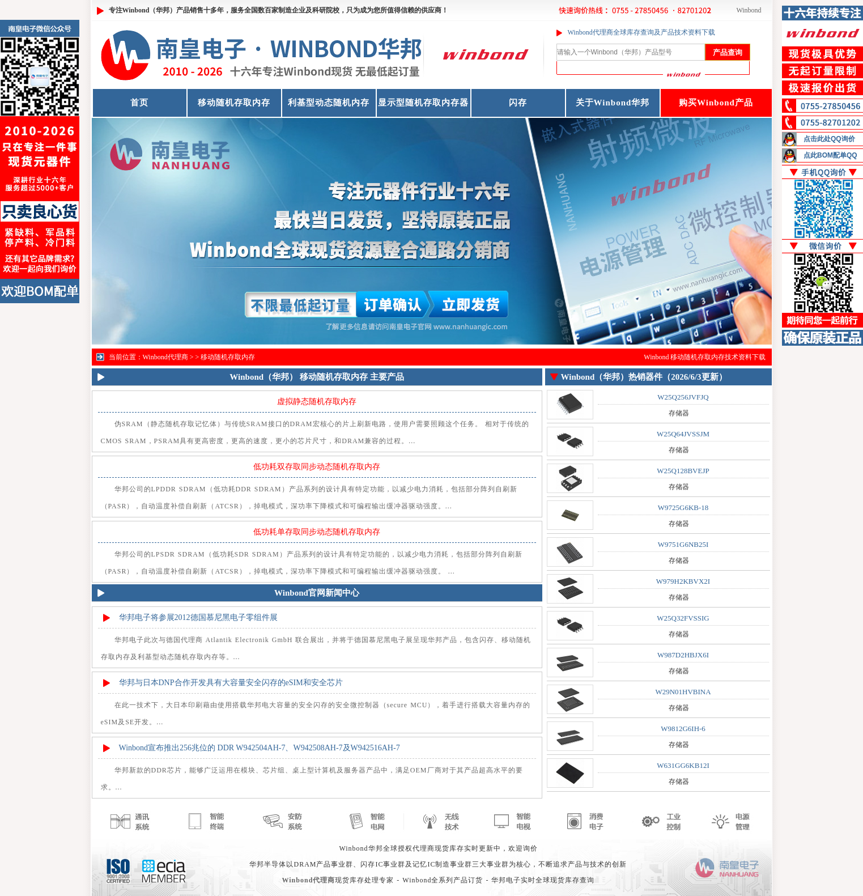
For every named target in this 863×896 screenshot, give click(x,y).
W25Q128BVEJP (683, 470)
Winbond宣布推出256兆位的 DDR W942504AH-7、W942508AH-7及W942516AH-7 (259, 748)
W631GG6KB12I (683, 765)
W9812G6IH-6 (683, 728)
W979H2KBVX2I (683, 581)
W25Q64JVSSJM (683, 434)
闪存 (518, 102)
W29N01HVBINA (683, 691)
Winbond (748, 10)
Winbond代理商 (165, 357)
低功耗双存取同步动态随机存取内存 (316, 466)
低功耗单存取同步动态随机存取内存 (316, 532)
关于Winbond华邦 (613, 102)
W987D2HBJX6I (683, 655)
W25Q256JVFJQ (682, 397)
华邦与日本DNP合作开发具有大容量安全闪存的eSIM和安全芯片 (231, 682)
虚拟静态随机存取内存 (316, 401)
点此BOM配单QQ (830, 155)
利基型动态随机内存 (328, 102)
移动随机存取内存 (234, 102)
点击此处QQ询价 (829, 139)
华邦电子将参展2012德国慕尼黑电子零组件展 (198, 617)
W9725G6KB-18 (683, 507)
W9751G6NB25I (683, 544)
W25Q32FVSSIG (683, 618)
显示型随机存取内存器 (423, 102)
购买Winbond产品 (716, 102)
